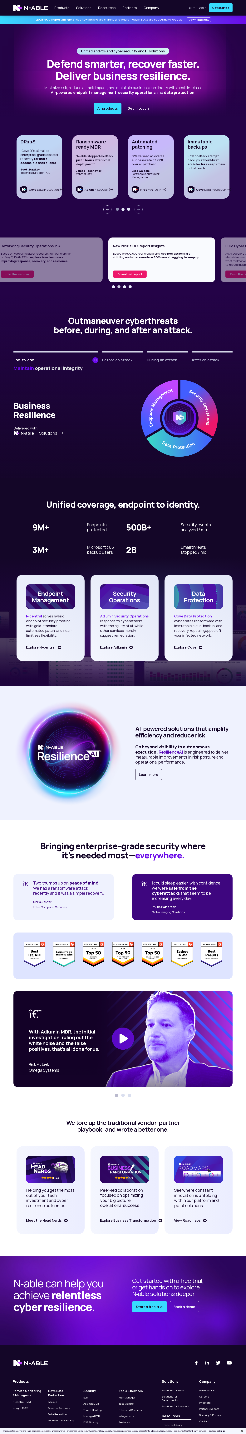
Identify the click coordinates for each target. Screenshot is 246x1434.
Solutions (83, 7)
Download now (199, 20)
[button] (117, 209)
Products (61, 7)
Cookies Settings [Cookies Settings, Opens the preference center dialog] (217, 1431)
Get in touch (138, 108)
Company (151, 7)
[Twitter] (218, 1363)
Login (202, 7)
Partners (129, 7)
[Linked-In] (207, 1363)
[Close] (242, 1431)
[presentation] (107, 209)
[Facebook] (196, 1363)
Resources (107, 7)
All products (107, 108)
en (192, 7)
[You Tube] (229, 1363)
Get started (220, 8)
